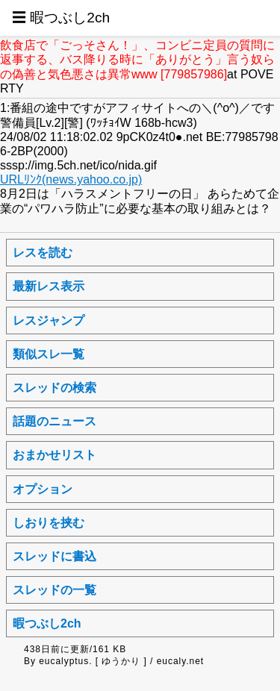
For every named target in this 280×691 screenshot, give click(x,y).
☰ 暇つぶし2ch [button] (61, 17)
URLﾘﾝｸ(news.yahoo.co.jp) (71, 179)
